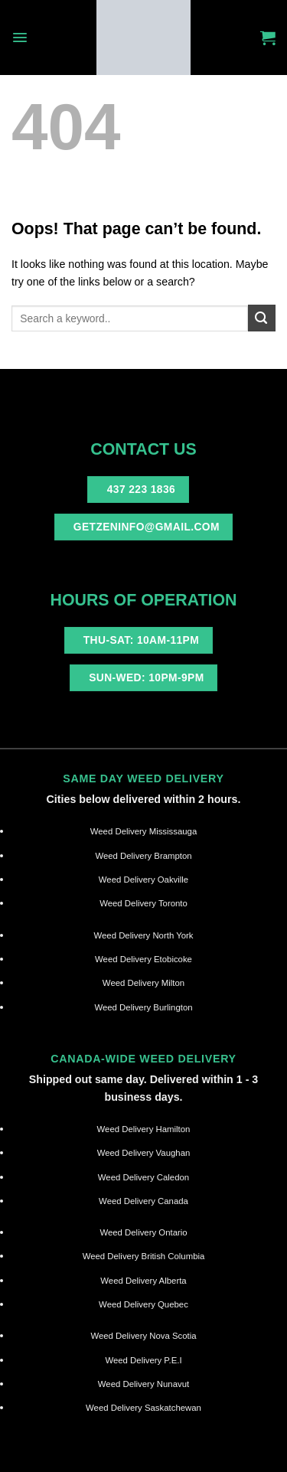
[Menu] (19, 37)
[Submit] (262, 318)
